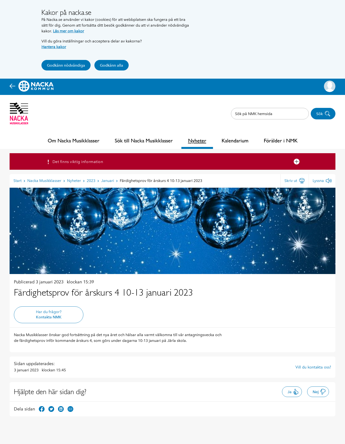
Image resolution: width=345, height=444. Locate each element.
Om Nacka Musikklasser (73, 141)
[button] (329, 86)
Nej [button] (319, 392)
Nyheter (197, 141)
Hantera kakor (53, 47)
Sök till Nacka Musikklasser (144, 141)
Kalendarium (235, 141)
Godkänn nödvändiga (66, 65)
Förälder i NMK (281, 141)
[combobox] (270, 113)
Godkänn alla (111, 65)
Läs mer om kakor (68, 31)
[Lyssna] (322, 180)
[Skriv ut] (295, 180)
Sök (323, 114)
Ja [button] (293, 392)
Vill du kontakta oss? (313, 367)
